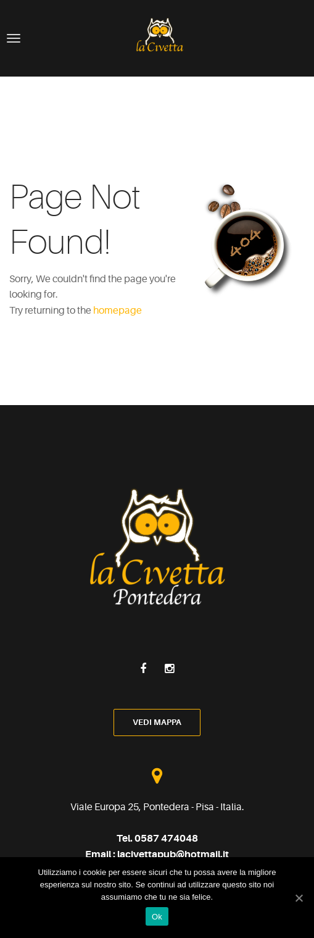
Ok (157, 916)
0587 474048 (166, 838)
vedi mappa (157, 722)
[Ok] (298, 898)
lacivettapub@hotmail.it (173, 854)
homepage (117, 310)
